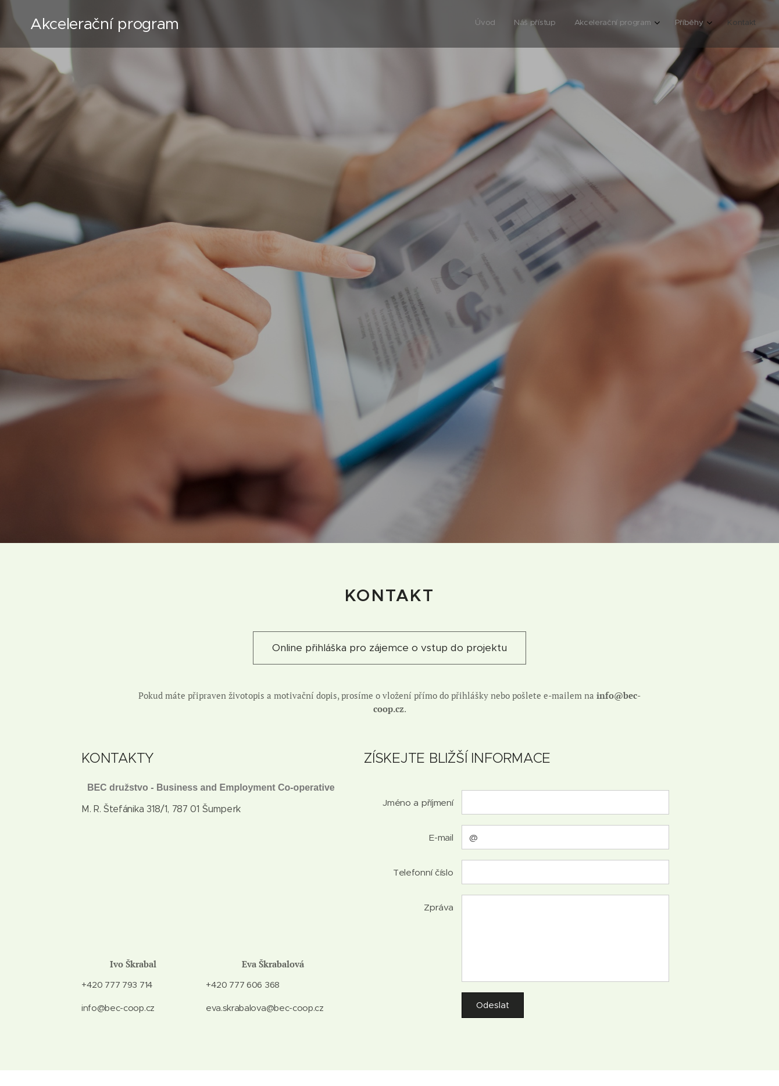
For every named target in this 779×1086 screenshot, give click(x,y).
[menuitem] (673, 23)
